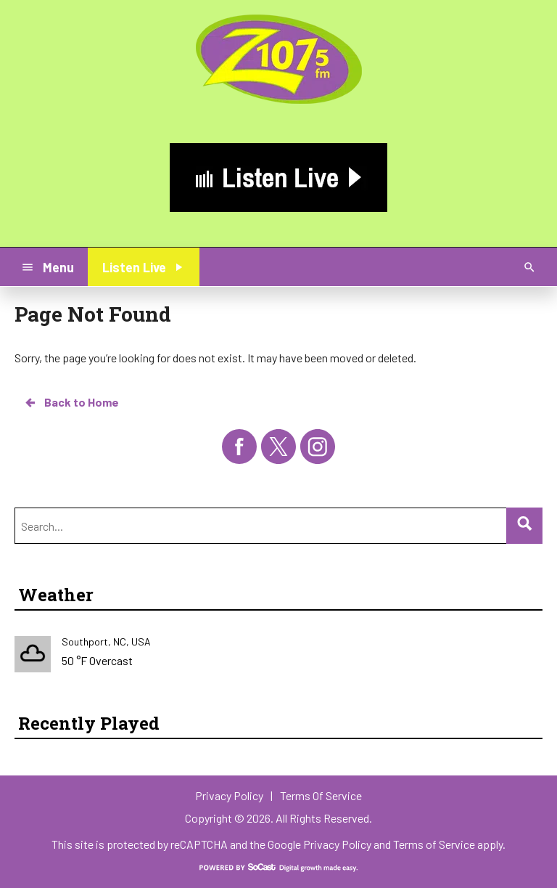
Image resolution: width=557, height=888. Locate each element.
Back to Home (71, 402)
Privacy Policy (337, 844)
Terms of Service (434, 844)
